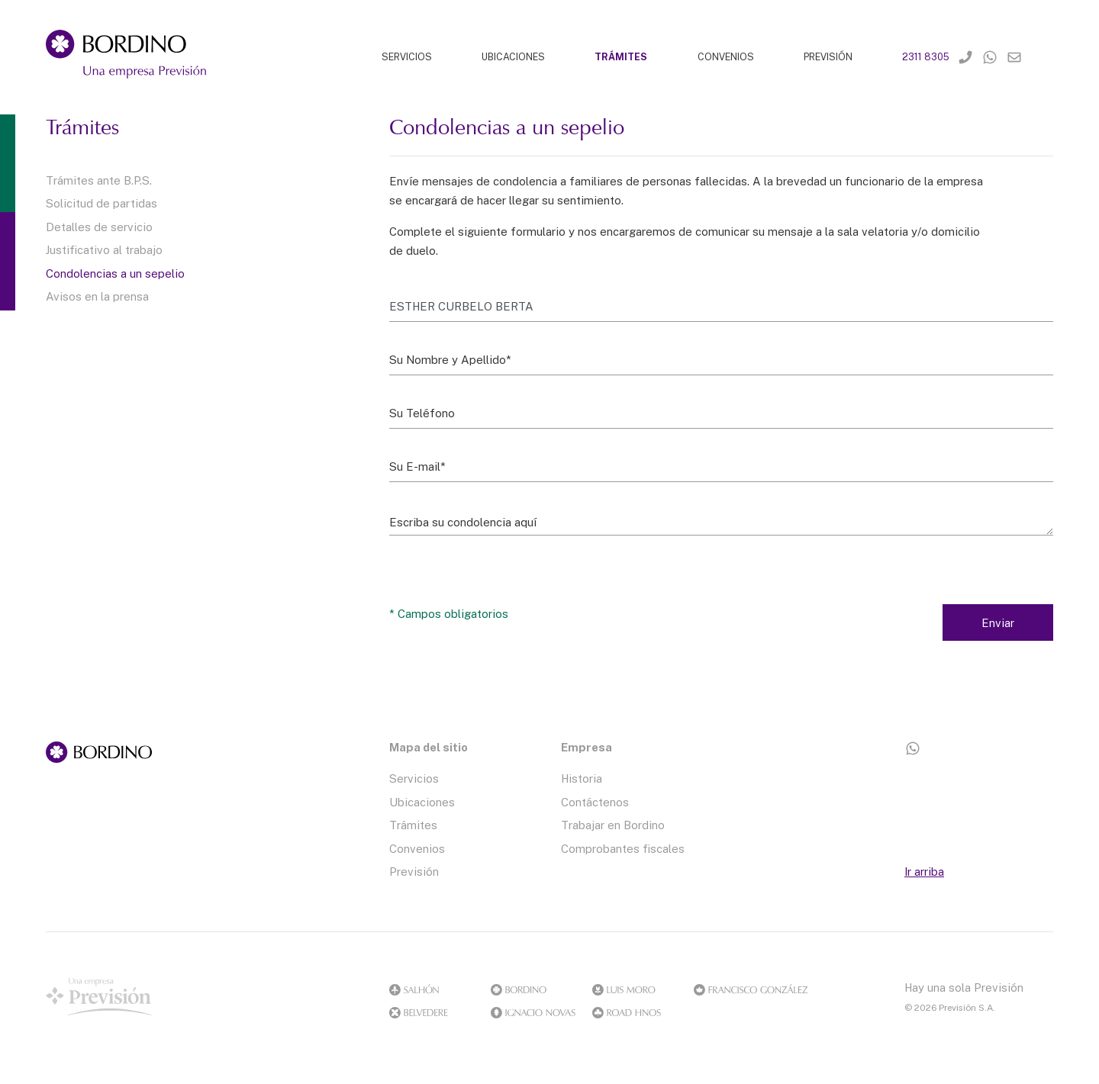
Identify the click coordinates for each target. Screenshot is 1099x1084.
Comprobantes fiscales (623, 848)
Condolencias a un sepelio (115, 273)
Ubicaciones (422, 802)
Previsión (414, 871)
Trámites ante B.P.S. (99, 180)
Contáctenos (595, 802)
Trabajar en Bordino (613, 824)
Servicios (414, 778)
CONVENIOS (726, 57)
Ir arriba (924, 871)
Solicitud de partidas (101, 203)
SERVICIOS (407, 57)
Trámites (413, 824)
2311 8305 (925, 57)
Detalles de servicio (99, 226)
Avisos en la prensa (97, 296)
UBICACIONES (513, 57)
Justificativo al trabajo (104, 249)
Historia (581, 778)
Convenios (417, 848)
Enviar (997, 622)
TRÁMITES (621, 57)
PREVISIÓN (828, 57)
